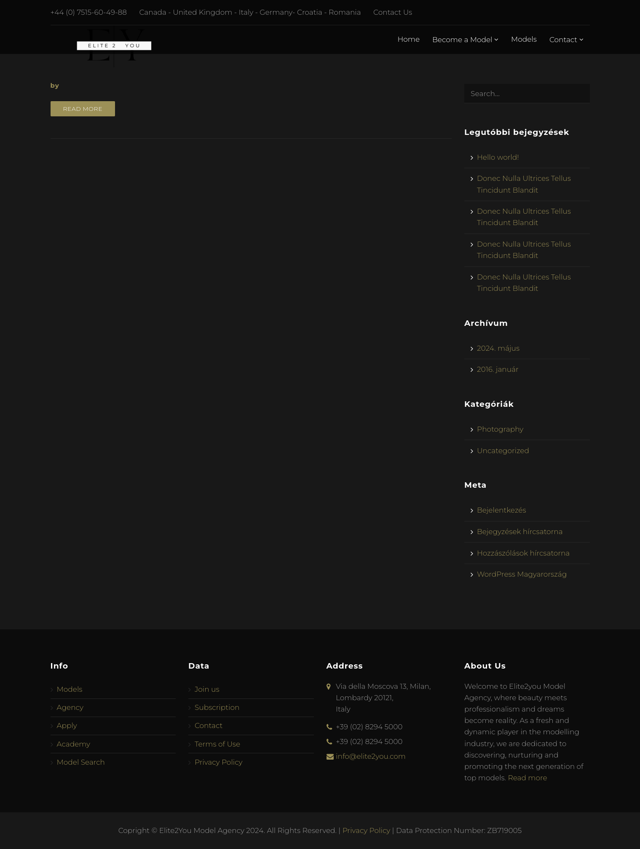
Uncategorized (503, 450)
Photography (500, 429)
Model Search (81, 762)
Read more (83, 109)
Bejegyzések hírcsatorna (520, 531)
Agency (70, 707)
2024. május (498, 348)
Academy (74, 744)
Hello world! (498, 157)
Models (524, 39)
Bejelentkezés (501, 510)
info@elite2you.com (371, 756)
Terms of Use (217, 744)
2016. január (498, 369)
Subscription (217, 707)
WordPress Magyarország (522, 574)
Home (408, 39)
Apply (67, 725)
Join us (207, 689)
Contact (566, 39)
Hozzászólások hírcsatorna (523, 553)
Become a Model (465, 39)
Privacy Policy (219, 762)
